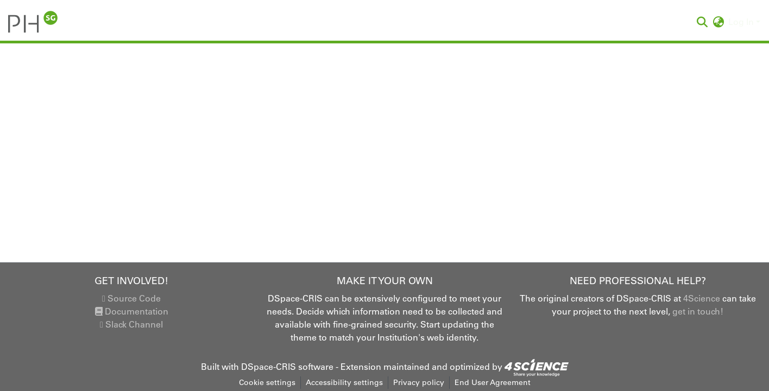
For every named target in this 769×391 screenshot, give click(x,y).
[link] (537, 366)
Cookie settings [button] (267, 382)
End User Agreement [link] (493, 382)
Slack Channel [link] (131, 324)
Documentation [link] (131, 311)
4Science (701, 298)
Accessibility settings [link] (344, 382)
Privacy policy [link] (418, 382)
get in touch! (697, 311)
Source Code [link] (131, 298)
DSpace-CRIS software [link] (287, 366)
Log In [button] (742, 21)
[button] (33, 22)
